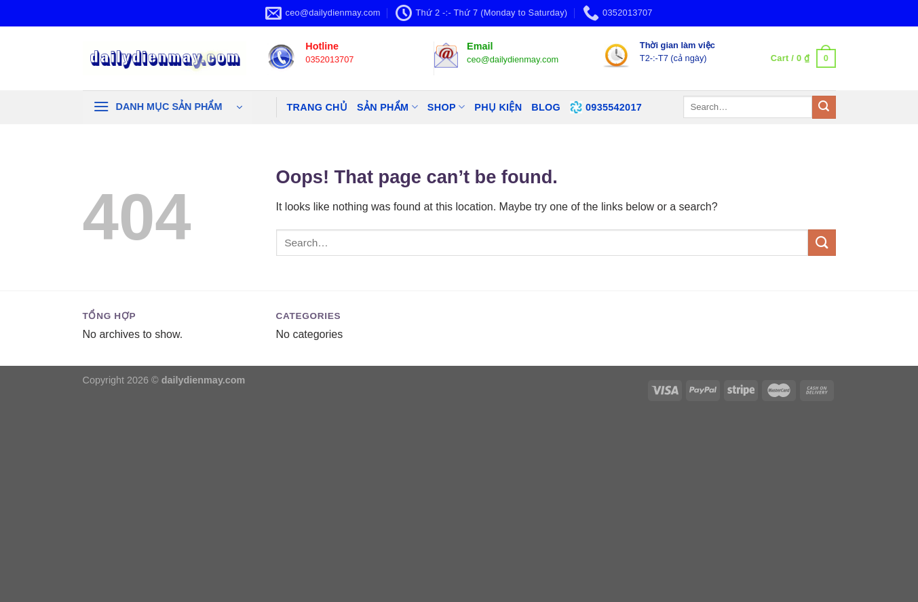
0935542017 (606, 107)
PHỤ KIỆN (498, 107)
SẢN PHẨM (387, 106)
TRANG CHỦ (317, 107)
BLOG (545, 107)
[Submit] (823, 107)
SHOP (446, 106)
